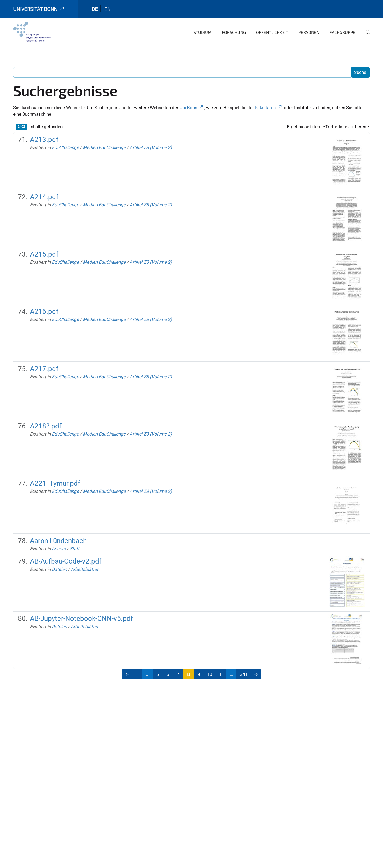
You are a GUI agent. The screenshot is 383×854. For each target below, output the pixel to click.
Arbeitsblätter (84, 569)
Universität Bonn (39, 9)
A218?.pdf (46, 426)
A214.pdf (44, 197)
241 (243, 674)
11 (221, 674)
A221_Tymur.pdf (55, 483)
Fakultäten (269, 107)
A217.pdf (44, 369)
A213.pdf (44, 140)
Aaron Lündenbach (58, 541)
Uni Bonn (192, 107)
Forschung (234, 32)
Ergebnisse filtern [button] (304, 126)
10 (210, 674)
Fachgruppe (342, 32)
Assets (59, 548)
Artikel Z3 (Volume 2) (151, 147)
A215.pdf (44, 254)
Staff (74, 548)
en (107, 9)
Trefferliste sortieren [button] (345, 126)
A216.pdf (44, 311)
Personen (308, 32)
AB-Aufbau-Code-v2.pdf (65, 561)
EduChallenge (65, 147)
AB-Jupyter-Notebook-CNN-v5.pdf (81, 618)
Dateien (59, 569)
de (94, 9)
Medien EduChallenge (104, 147)
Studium (202, 32)
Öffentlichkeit (272, 32)
